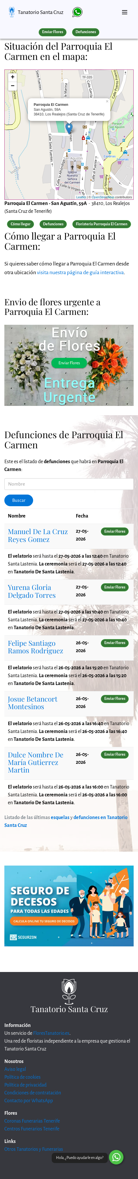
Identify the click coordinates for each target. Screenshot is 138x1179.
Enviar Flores (52, 32)
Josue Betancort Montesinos (33, 702)
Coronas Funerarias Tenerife (32, 1121)
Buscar (19, 500)
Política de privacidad (25, 1085)
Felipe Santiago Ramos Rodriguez (35, 646)
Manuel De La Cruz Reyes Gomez (38, 535)
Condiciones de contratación (32, 1093)
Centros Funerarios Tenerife (31, 1129)
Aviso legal (15, 1069)
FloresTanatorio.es (51, 1033)
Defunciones (86, 32)
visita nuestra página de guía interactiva (80, 272)
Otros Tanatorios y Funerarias (33, 1149)
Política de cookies (22, 1077)
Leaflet (81, 197)
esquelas (60, 817)
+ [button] (13, 77)
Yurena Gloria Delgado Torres (32, 590)
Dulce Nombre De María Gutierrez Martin (35, 762)
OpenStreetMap (103, 197)
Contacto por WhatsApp (28, 1100)
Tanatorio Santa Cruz (40, 12)
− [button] (13, 86)
